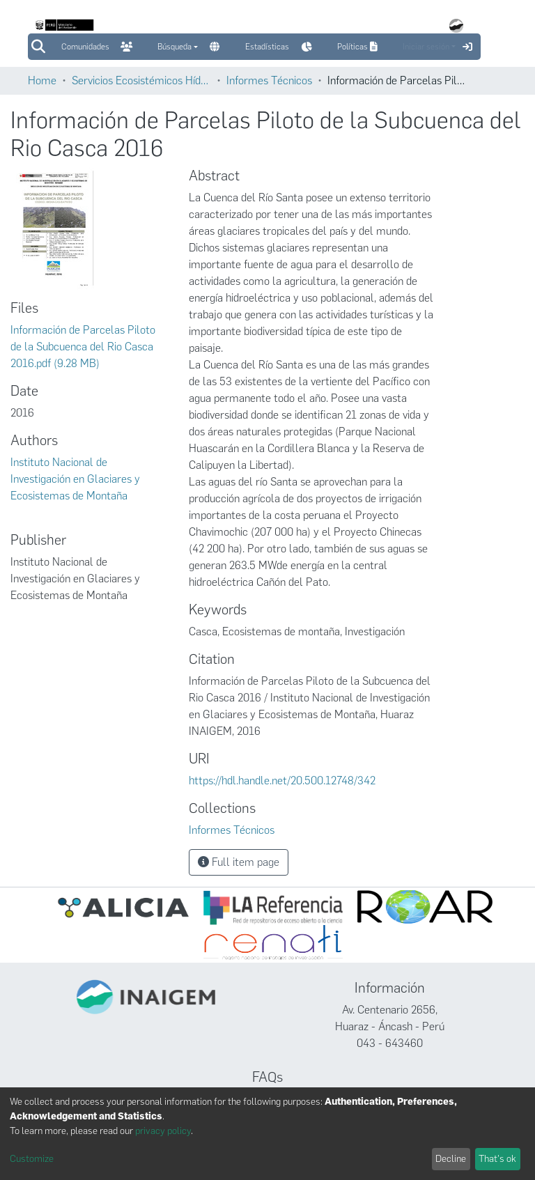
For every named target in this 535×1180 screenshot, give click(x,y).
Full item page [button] (238, 862)
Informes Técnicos (269, 80)
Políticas (358, 47)
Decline (450, 1159)
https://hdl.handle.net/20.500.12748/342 (282, 780)
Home (42, 80)
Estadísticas (267, 47)
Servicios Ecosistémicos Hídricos (141, 80)
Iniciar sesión (426, 47)
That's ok (497, 1159)
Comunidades (85, 47)
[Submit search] (38, 46)
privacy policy (163, 1131)
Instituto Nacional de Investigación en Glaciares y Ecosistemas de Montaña (75, 479)
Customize (32, 1159)
